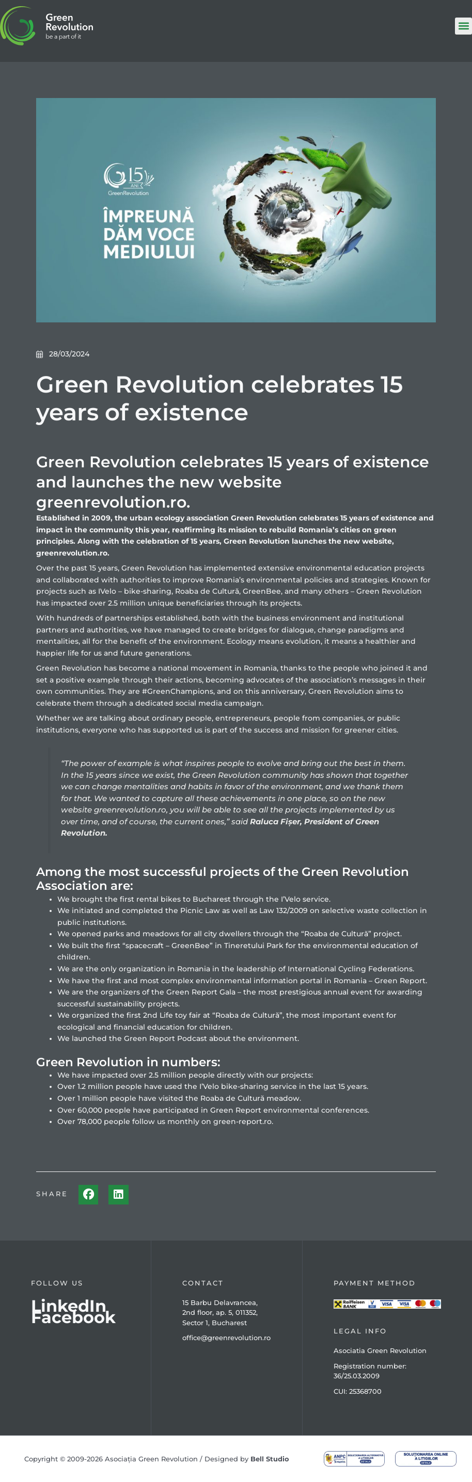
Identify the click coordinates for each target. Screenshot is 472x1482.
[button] (463, 26)
